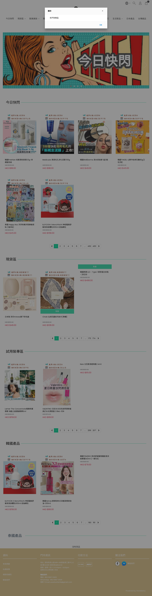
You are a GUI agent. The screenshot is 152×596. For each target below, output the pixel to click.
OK (100, 25)
